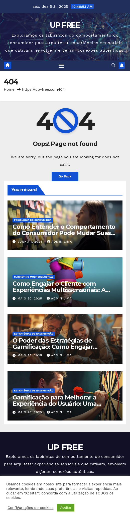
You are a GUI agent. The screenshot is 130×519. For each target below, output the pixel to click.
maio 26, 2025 (30, 412)
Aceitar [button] (65, 507)
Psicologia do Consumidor (33, 220)
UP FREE (65, 25)
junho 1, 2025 (31, 241)
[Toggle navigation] (61, 65)
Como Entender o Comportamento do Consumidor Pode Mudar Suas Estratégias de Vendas (64, 233)
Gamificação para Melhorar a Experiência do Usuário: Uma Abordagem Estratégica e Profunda (65, 403)
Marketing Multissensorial (33, 276)
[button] (113, 65)
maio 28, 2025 (30, 355)
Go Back (65, 176)
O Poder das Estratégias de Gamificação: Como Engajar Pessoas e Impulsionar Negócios (60, 347)
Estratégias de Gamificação (33, 333)
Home (9, 89)
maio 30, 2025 (30, 298)
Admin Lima (59, 241)
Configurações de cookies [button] (30, 507)
